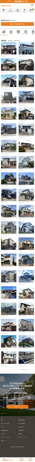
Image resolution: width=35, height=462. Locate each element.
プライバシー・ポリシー (6, 437)
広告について (3, 433)
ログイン (3, 426)
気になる (31, 10)
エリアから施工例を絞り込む (17, 24)
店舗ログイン (3, 440)
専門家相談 (18, 10)
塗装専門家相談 (22, 420)
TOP (3, 10)
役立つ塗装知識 (22, 423)
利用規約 (20, 433)
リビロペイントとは (22, 437)
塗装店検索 (10, 10)
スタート (17, 407)
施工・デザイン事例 (5, 423)
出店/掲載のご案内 (4, 430)
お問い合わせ (21, 426)
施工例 (24, 10)
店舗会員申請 (21, 430)
